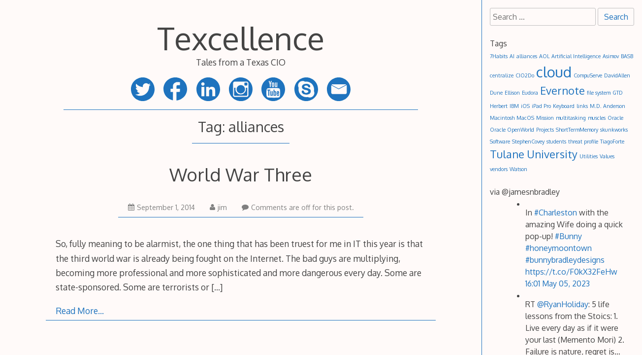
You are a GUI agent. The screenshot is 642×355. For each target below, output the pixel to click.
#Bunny (568, 236)
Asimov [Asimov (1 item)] (611, 56)
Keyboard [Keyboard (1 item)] (564, 106)
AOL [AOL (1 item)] (544, 56)
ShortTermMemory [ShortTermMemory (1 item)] (577, 129)
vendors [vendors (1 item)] (499, 169)
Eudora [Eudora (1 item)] (530, 92)
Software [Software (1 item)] (500, 141)
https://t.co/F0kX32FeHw (571, 272)
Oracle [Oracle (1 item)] (615, 117)
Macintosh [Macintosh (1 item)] (502, 117)
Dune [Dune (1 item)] (496, 92)
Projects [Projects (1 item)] (545, 129)
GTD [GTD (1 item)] (617, 92)
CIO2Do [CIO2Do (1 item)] (524, 75)
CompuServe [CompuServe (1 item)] (588, 75)
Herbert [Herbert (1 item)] (499, 106)
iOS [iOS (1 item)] (525, 106)
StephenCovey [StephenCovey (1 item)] (528, 141)
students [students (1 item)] (556, 141)
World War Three (240, 174)
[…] (217, 287)
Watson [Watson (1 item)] (518, 169)
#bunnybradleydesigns (565, 260)
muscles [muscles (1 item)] (597, 117)
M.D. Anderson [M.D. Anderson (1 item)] (607, 106)
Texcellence (240, 38)
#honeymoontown (558, 248)
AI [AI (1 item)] (512, 56)
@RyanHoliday (562, 304)
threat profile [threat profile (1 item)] (583, 141)
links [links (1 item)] (582, 106)
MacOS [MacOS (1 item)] (525, 117)
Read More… (80, 310)
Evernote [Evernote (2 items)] (562, 90)
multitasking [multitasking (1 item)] (571, 117)
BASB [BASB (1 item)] (627, 56)
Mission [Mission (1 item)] (545, 117)
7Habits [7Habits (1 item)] (499, 56)
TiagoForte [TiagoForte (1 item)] (612, 141)
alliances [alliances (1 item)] (526, 56)
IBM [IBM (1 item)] (514, 106)
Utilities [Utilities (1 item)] (588, 156)
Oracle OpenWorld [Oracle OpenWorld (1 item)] (512, 129)
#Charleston (555, 212)
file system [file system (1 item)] (598, 92)
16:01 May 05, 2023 (557, 283)
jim (218, 207)
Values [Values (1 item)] (607, 156)
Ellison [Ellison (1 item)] (512, 92)
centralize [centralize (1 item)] (502, 75)
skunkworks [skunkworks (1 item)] (614, 129)
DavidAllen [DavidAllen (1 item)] (617, 75)
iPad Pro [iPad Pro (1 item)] (541, 106)
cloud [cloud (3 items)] (554, 72)
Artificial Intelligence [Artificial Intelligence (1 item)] (576, 56)
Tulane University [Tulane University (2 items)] (534, 154)
